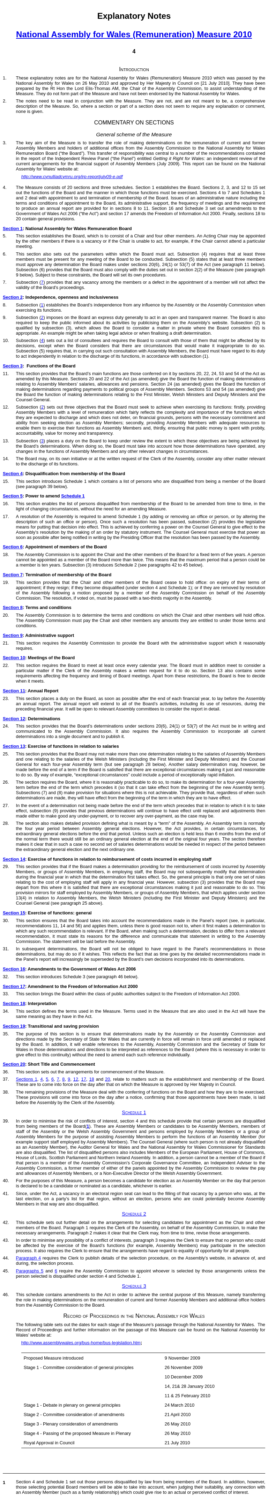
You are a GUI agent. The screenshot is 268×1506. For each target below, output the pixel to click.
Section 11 (14, 690)
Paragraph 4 (28, 1258)
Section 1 (13, 228)
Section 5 (13, 496)
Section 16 (14, 969)
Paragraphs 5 (30, 1270)
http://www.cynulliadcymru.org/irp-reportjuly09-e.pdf (72, 176)
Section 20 (14, 1064)
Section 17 (14, 986)
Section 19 (14, 1026)
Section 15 (14, 912)
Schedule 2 (134, 1214)
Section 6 (13, 546)
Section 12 (14, 718)
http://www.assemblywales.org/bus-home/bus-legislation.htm (81, 1342)
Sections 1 (26, 1079)
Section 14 (14, 859)
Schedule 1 (73, 496)
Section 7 (13, 574)
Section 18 (14, 1003)
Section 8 (13, 607)
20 (107, 1079)
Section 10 (14, 657)
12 (75, 1079)
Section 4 (13, 473)
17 (83, 1079)
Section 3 (13, 365)
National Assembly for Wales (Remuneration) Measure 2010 (134, 34)
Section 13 (14, 746)
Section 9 (13, 635)
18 (91, 1079)
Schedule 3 (134, 1286)
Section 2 (13, 297)
